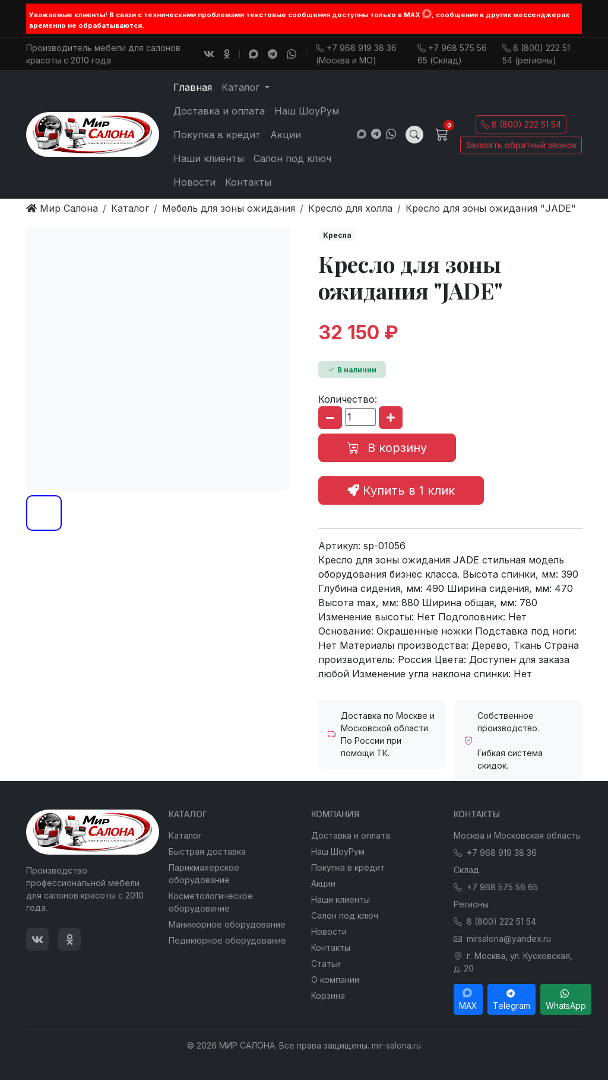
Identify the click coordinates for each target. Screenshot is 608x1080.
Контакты (248, 182)
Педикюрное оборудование (227, 940)
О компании (335, 979)
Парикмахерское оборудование (204, 873)
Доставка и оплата (219, 111)
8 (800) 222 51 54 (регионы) (536, 54)
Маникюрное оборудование (227, 924)
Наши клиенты (208, 158)
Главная (192, 87)
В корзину (387, 448)
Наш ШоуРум (306, 111)
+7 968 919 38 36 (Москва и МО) (356, 54)
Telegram (511, 999)
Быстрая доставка (207, 851)
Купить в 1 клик (401, 490)
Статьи (326, 963)
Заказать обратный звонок (521, 145)
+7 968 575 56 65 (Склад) (452, 54)
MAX (468, 999)
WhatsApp (566, 999)
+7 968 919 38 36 (495, 853)
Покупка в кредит (217, 135)
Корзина (328, 995)
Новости (194, 182)
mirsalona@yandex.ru (502, 939)
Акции (285, 135)
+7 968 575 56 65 (496, 887)
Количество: (347, 399)
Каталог (185, 835)
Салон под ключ (292, 158)
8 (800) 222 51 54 (521, 124)
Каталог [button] (241, 87)
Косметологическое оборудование (211, 902)
